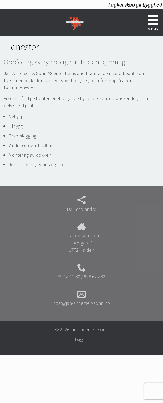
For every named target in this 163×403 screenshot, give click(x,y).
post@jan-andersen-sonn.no (81, 298)
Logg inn (81, 339)
